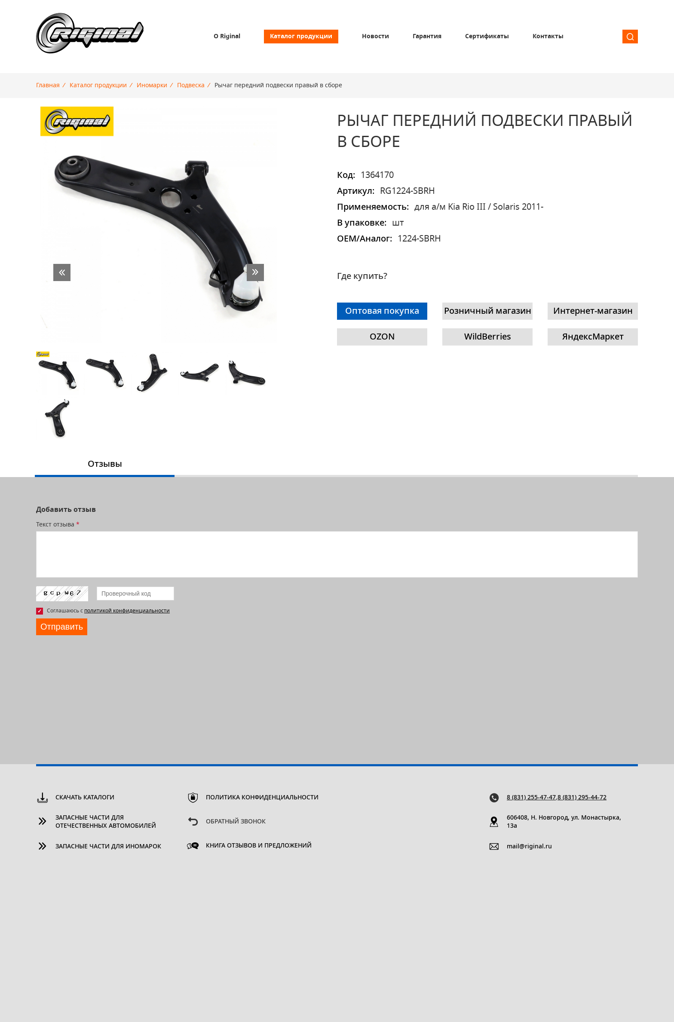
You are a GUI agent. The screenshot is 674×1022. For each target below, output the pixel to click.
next (255, 272)
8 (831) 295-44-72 (582, 798)
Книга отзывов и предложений (259, 846)
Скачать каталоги (84, 798)
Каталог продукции (301, 37)
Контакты (548, 37)
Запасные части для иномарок (108, 847)
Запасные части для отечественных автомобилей (105, 822)
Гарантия (427, 37)
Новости (375, 37)
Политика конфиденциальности (262, 798)
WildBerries (487, 337)
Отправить (61, 626)
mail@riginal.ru (529, 847)
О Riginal (227, 37)
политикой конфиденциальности (127, 610)
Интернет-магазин (593, 311)
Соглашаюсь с (108, 610)
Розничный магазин (487, 311)
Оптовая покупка (382, 311)
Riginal (90, 36)
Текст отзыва (58, 525)
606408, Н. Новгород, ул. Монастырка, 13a (564, 822)
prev (61, 272)
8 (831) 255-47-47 (531, 798)
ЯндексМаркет (593, 337)
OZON (382, 337)
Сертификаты (487, 37)
